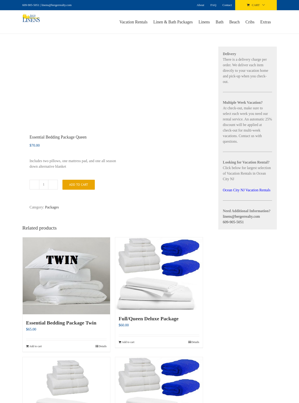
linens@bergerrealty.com (241, 216)
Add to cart (78, 185)
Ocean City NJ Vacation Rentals (247, 190)
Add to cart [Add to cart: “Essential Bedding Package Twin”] (35, 346)
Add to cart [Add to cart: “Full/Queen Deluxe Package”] (128, 342)
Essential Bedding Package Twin (61, 323)
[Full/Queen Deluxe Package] (159, 273)
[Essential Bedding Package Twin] (66, 275)
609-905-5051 (31, 5)
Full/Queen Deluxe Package (149, 318)
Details (103, 346)
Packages (52, 207)
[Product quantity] (43, 184)
